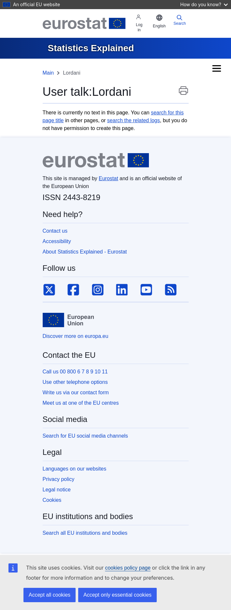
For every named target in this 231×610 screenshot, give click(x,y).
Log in (139, 23)
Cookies (52, 500)
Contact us (55, 231)
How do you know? (204, 4)
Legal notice (57, 489)
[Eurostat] (84, 23)
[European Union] (68, 320)
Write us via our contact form (76, 392)
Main (48, 73)
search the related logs (133, 120)
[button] (159, 21)
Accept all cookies (49, 595)
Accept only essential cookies (117, 595)
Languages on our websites (75, 469)
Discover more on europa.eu (75, 336)
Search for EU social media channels (85, 436)
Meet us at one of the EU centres (81, 403)
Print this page (183, 94)
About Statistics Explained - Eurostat (85, 251)
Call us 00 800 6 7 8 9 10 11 (75, 371)
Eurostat (108, 178)
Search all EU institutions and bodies (85, 533)
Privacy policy (59, 479)
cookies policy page (128, 568)
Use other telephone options (75, 382)
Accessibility (57, 241)
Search (179, 20)
